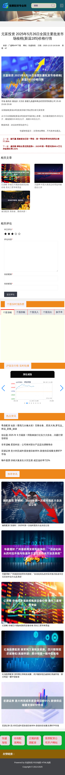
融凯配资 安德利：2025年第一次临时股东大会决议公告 (25, 525)
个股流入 (34, 312)
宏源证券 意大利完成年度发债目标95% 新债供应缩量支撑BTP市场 (30, 725)
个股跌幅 (20, 312)
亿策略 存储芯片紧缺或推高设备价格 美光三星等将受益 (25, 625)
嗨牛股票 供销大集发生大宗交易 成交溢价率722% (25, 460)
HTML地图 (46, 762)
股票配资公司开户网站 (51, 740)
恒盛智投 (4, 740)
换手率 (59, 312)
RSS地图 (37, 762)
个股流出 (47, 312)
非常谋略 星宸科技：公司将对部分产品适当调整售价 (27, 444)
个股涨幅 (7, 312)
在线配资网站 (17, 740)
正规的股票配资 (34, 740)
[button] (3, 388)
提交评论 (10, 294)
